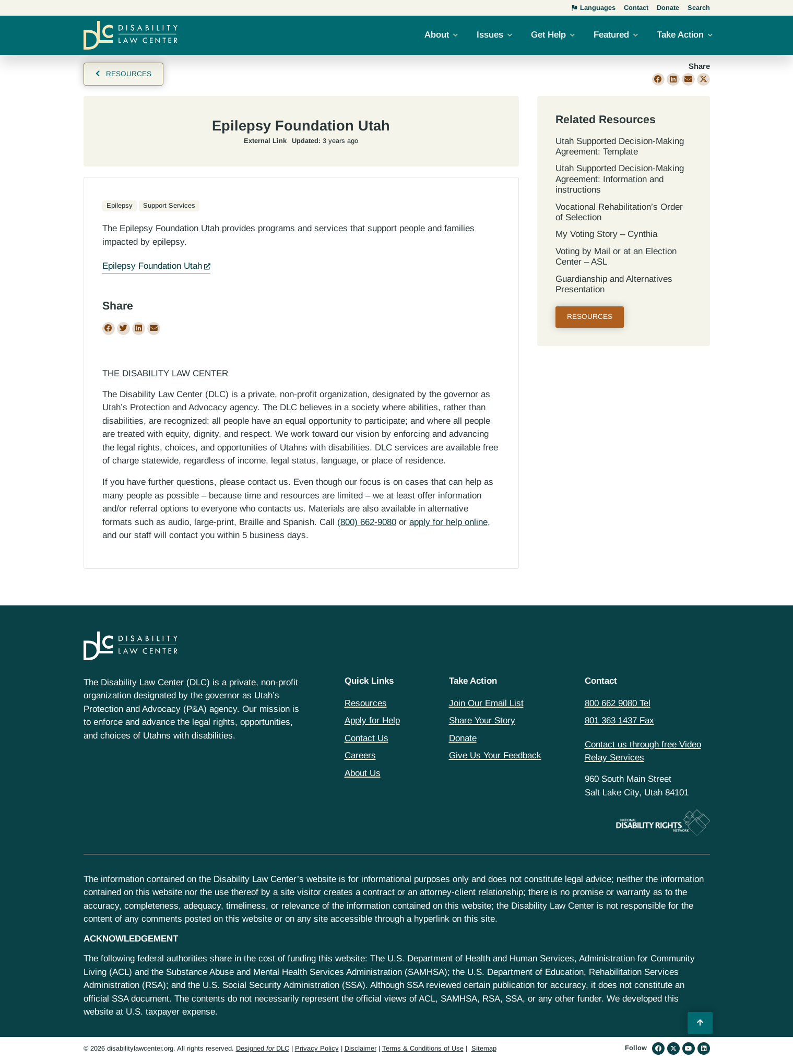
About (436, 35)
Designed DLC (262, 1048)
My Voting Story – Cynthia (606, 234)
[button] (658, 79)
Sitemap (483, 1048)
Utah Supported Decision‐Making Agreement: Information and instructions (619, 179)
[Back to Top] (700, 1023)
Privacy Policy (317, 1048)
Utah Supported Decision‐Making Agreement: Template (619, 146)
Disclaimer (360, 1048)
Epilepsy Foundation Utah (152, 266)
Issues (490, 35)
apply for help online (448, 522)
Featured (611, 35)
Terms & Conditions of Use (423, 1048)
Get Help (548, 35)
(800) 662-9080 (366, 522)
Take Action (680, 35)
